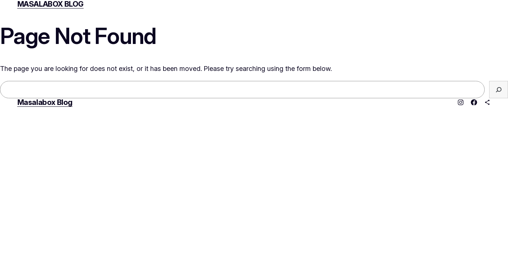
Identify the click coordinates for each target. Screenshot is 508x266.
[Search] (498, 89)
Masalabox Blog (45, 102)
